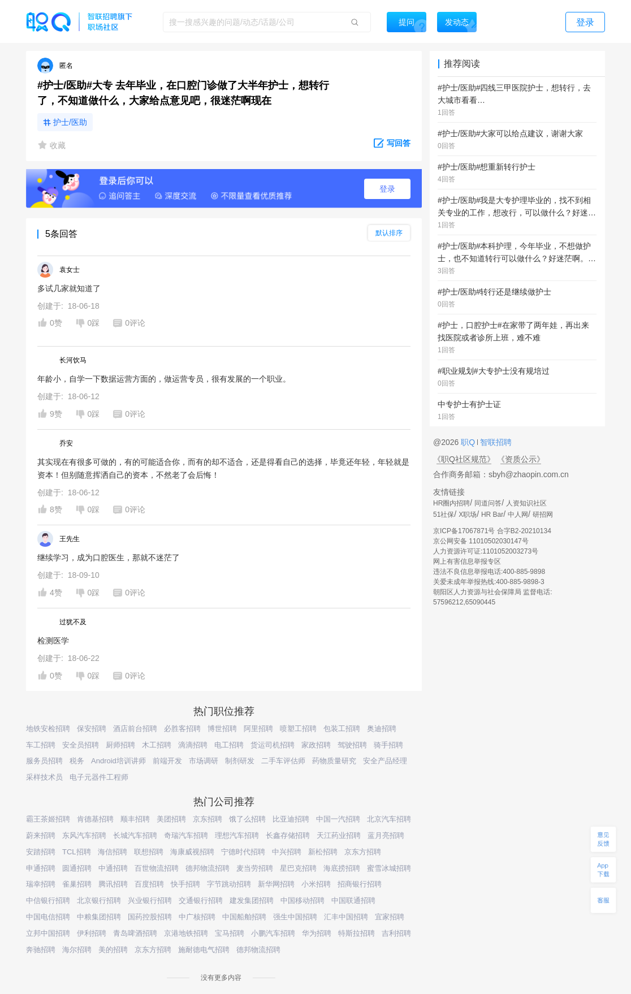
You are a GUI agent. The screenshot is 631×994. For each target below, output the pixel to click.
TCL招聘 (76, 852)
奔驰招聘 (40, 949)
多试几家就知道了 (69, 288)
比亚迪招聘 (291, 819)
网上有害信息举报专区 (467, 561)
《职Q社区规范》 (464, 459)
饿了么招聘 (247, 819)
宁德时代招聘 (243, 852)
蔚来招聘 (40, 835)
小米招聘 (316, 884)
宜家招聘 (389, 917)
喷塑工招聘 (298, 728)
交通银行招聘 (201, 900)
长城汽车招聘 (135, 835)
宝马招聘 (229, 933)
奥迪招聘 (381, 728)
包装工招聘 (341, 728)
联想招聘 (148, 852)
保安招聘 (91, 728)
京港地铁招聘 (186, 933)
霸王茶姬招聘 (48, 819)
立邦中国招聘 (48, 933)
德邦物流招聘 (207, 868)
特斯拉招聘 (356, 933)
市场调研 (203, 761)
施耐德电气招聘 (204, 949)
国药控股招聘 (150, 917)
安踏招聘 (40, 852)
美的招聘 (113, 949)
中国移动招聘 (302, 900)
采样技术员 (44, 777)
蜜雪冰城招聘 (389, 868)
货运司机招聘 (272, 745)
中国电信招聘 (48, 917)
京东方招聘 (362, 852)
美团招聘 (171, 819)
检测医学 (53, 640)
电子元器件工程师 (99, 777)
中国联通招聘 (353, 900)
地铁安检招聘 (48, 728)
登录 (387, 188)
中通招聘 (113, 868)
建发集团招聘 (252, 900)
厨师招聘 (120, 745)
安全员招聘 (80, 745)
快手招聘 (185, 884)
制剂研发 (239, 761)
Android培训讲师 (118, 761)
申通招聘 (40, 868)
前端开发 (167, 761)
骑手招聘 (388, 745)
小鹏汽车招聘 (273, 933)
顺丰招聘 (135, 819)
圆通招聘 (77, 868)
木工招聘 (156, 745)
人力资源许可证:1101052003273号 (485, 551)
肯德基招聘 (95, 819)
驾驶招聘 (352, 745)
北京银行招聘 (99, 900)
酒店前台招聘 (135, 728)
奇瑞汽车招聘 (186, 835)
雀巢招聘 (77, 884)
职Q (469, 442)
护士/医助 (70, 122)
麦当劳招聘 (254, 868)
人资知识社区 (526, 503)
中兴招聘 (286, 852)
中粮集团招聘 (99, 917)
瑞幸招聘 (40, 884)
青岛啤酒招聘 (135, 933)
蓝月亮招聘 (386, 835)
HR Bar (492, 514)
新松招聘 (323, 852)
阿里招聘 (258, 728)
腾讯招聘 (113, 884)
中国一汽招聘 (338, 819)
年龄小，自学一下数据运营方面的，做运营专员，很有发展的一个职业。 (164, 378)
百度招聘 (149, 884)
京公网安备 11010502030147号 (481, 541)
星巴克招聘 (298, 868)
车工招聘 (40, 745)
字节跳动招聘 (229, 884)
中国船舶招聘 (244, 917)
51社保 (443, 514)
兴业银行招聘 (150, 900)
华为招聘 (316, 933)
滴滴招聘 (193, 745)
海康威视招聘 (192, 852)
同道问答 (488, 503)
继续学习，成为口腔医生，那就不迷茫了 (108, 557)
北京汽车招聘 (389, 819)
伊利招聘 (91, 933)
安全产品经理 (385, 761)
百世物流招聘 (157, 868)
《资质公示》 (520, 459)
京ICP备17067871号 (464, 531)
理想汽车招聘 (237, 835)
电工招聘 (229, 745)
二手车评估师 (283, 761)
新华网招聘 (276, 884)
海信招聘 (112, 852)
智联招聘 (495, 442)
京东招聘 (207, 819)
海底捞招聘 (341, 868)
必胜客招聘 (182, 728)
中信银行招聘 (48, 900)
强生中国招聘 (295, 917)
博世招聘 (222, 728)
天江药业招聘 (339, 835)
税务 (77, 761)
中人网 (518, 514)
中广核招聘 (197, 917)
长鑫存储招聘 (288, 835)
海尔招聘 (77, 949)
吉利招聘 (396, 933)
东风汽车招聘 (84, 835)
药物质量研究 (334, 761)
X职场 (468, 514)
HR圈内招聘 (451, 503)
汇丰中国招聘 (346, 917)
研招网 (543, 514)
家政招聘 (316, 745)
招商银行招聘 (360, 884)
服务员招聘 (44, 761)
